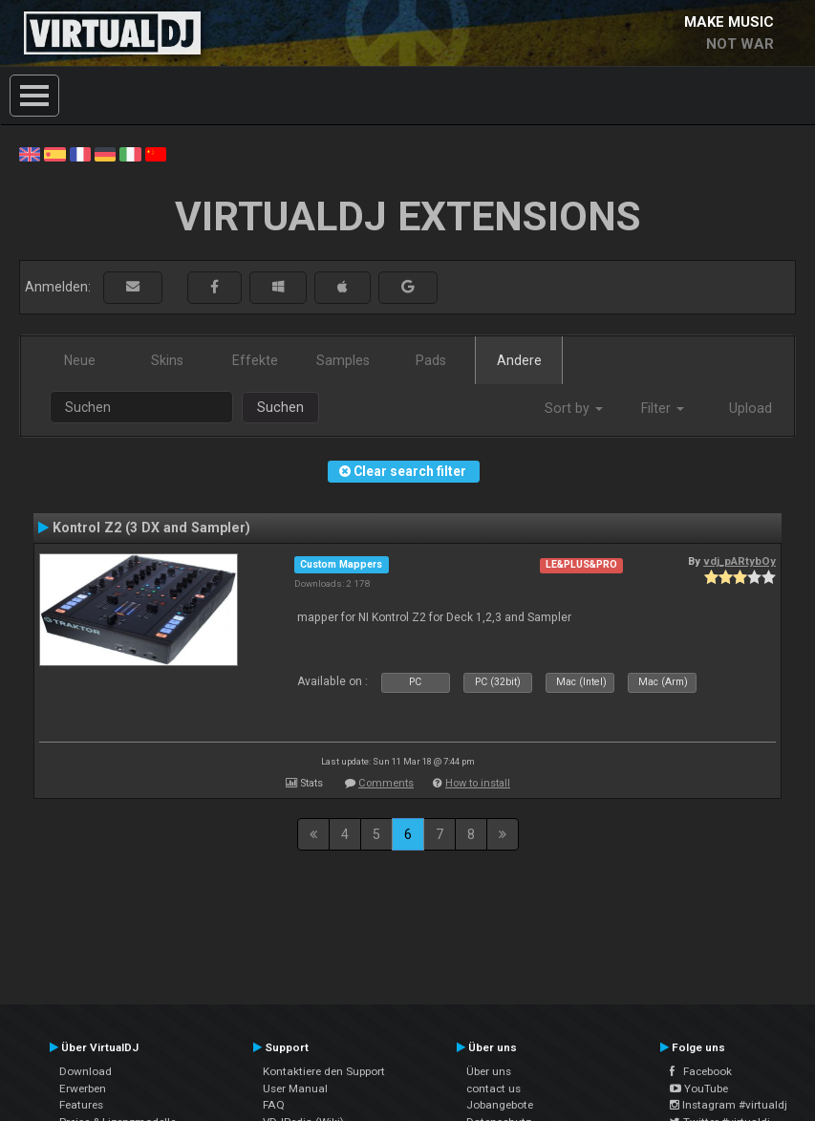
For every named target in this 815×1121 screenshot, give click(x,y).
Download (85, 1071)
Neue (80, 360)
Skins (167, 360)
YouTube (699, 1088)
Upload (750, 408)
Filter (662, 408)
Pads (431, 360)
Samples (343, 360)
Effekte (255, 360)
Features (81, 1104)
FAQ (274, 1104)
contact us (493, 1088)
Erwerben (82, 1088)
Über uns (488, 1071)
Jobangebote (499, 1104)
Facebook (701, 1071)
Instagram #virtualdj (728, 1104)
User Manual (295, 1088)
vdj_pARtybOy (739, 561)
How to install (477, 783)
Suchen (280, 407)
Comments (386, 783)
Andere (519, 360)
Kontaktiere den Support (324, 1071)
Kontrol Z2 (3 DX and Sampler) (151, 527)
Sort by (574, 408)
